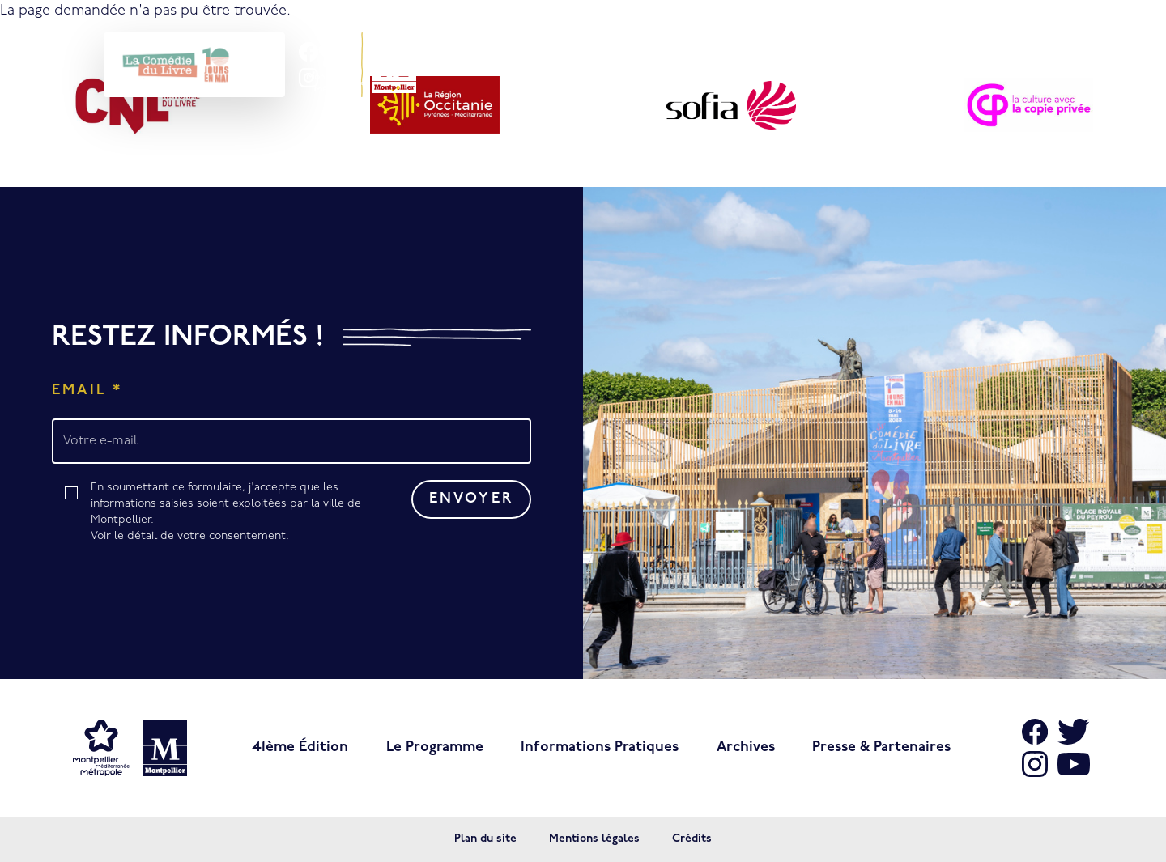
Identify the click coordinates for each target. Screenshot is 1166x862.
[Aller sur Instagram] (1035, 764)
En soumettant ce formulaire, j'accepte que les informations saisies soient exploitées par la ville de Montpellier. (231, 513)
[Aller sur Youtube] (1073, 764)
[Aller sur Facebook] (1035, 732)
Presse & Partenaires (881, 747)
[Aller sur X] (1073, 732)
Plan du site (485, 839)
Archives (746, 747)
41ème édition (300, 747)
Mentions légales (594, 839)
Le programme (434, 747)
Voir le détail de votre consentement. (190, 536)
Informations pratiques (600, 747)
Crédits (692, 839)
